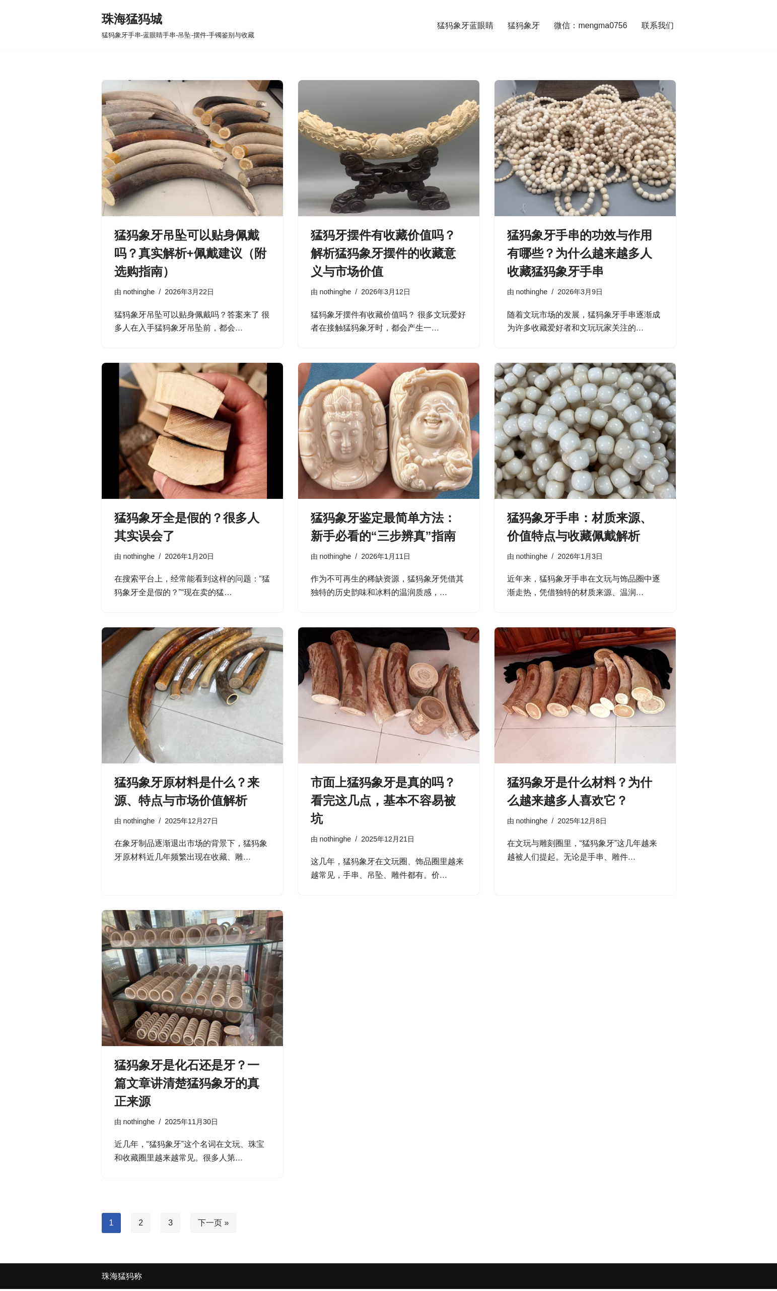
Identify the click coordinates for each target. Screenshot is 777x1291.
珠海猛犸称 (122, 1278)
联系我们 (658, 25)
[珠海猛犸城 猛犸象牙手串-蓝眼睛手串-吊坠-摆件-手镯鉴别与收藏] (178, 25)
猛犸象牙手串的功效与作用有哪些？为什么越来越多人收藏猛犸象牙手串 (579, 253)
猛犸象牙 (524, 25)
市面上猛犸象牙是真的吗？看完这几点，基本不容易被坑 (383, 801)
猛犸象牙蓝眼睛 (465, 25)
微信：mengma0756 (590, 25)
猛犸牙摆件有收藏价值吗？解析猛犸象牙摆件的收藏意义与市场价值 (383, 253)
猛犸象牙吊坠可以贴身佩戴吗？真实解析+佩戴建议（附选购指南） (190, 253)
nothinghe (139, 292)
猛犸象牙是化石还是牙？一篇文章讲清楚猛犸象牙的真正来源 (186, 1085)
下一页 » (213, 1224)
